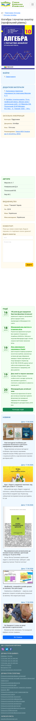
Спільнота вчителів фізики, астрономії (13, 676)
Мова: (6, 213)
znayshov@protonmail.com (9, 719)
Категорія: (7, 119)
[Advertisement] (18, 156)
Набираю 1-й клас (6, 656)
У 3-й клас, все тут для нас (9, 661)
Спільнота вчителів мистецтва (11, 706)
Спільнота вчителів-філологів (10, 683)
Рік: (5, 209)
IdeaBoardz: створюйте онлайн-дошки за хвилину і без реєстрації (17, 587)
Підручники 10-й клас (12, 13)
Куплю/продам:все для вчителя (11, 670)
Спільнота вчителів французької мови (13, 713)
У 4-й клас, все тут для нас (9, 663)
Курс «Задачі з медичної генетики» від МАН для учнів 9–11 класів (17, 485)
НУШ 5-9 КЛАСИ (6, 665)
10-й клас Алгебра (9, 15)
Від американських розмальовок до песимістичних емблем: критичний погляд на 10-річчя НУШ (17, 553)
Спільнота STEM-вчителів (9, 710)
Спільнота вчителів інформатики (11, 699)
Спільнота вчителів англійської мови (13, 701)
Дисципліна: (8, 123)
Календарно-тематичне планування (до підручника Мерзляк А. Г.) (17, 93)
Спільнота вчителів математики (11, 703)
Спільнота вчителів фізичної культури (13, 708)
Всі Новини (18, 637)
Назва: (6, 205)
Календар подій (18, 409)
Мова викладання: (10, 217)
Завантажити (11, 77)
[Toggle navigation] (32, 4)
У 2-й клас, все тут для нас (9, 658)
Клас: (6, 127)
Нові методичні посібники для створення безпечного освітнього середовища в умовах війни (15, 444)
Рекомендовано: (9, 131)
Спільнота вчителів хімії (8, 685)
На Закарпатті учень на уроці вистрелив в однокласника (14, 626)
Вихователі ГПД (6, 667)
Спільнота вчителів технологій (11, 697)
